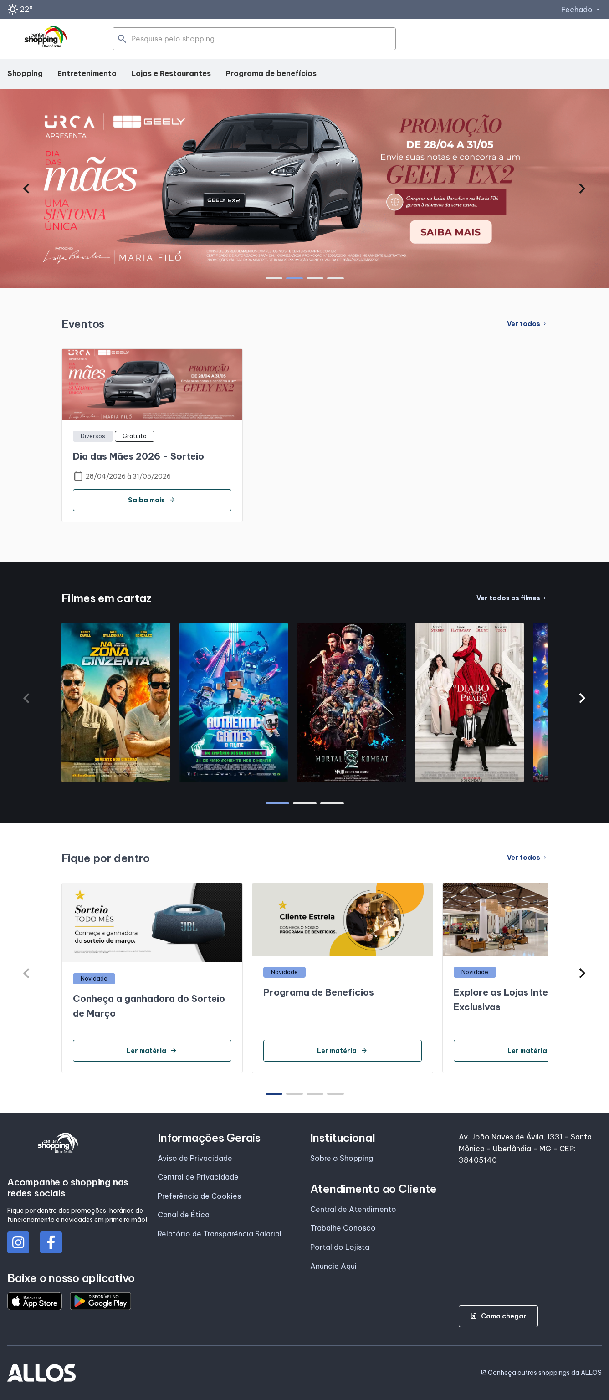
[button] (26, 189)
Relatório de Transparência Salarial (219, 1233)
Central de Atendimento (353, 1209)
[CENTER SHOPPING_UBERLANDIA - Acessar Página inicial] (46, 39)
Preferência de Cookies (199, 1196)
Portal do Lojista (339, 1247)
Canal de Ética (184, 1214)
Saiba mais (152, 500)
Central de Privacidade (198, 1176)
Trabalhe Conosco (343, 1227)
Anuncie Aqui (333, 1266)
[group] (304, 189)
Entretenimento (87, 73)
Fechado (581, 9)
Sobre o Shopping (341, 1158)
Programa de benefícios (271, 73)
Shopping (25, 73)
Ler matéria (152, 1050)
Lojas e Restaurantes (171, 73)
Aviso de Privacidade (195, 1158)
